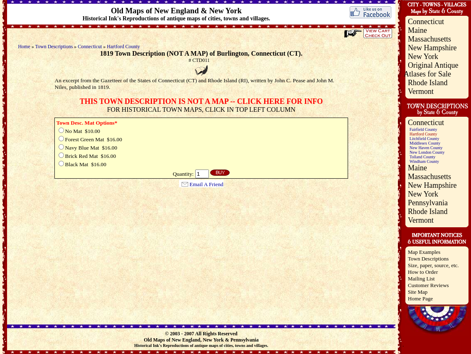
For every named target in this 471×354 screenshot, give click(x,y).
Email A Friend (206, 184)
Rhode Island (427, 83)
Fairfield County (423, 129)
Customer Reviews (428, 285)
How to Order (423, 272)
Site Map (417, 292)
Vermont (421, 91)
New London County (427, 152)
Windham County (424, 161)
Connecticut (90, 46)
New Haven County (426, 147)
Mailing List (421, 278)
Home (24, 46)
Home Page (420, 298)
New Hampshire (432, 48)
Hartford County (123, 46)
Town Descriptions (54, 46)
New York (423, 56)
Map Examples (424, 252)
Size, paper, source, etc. (433, 265)
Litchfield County (424, 138)
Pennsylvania (428, 203)
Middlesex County (425, 143)
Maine (417, 30)
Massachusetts (429, 39)
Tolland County (422, 157)
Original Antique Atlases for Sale (431, 69)
